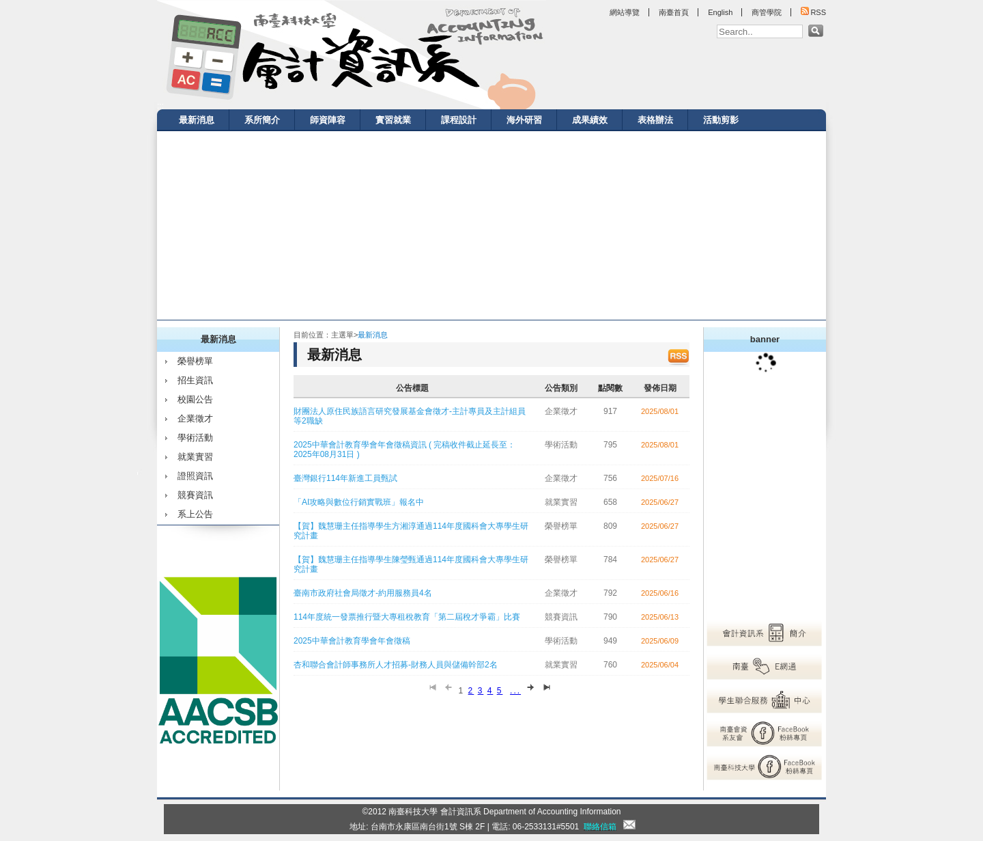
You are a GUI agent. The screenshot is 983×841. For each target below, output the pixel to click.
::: (160, 106)
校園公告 (195, 399)
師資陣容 (327, 120)
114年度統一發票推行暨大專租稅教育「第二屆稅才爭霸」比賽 (407, 617)
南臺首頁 (674, 12)
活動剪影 (721, 120)
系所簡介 (262, 120)
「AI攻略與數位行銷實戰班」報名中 (359, 502)
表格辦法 (655, 120)
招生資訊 (195, 380)
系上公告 (195, 514)
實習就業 (393, 120)
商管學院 (767, 12)
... (515, 690)
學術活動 (195, 437)
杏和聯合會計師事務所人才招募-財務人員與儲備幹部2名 (396, 665)
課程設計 (458, 120)
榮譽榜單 (195, 361)
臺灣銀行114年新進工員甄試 (345, 478)
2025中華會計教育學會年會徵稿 (352, 641)
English (720, 12)
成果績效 (590, 120)
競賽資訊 (195, 495)
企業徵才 (195, 418)
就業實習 (195, 457)
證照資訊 (195, 476)
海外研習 (524, 120)
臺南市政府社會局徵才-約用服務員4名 (363, 593)
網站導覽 (625, 12)
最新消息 (196, 120)
